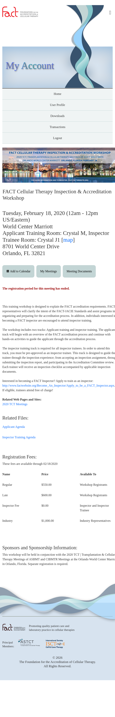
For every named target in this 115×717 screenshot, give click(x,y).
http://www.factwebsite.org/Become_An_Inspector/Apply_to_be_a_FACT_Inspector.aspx (58, 385)
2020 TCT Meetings (14, 404)
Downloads (58, 116)
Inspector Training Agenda (19, 437)
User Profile (57, 105)
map (68, 240)
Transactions (57, 127)
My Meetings (48, 271)
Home (57, 93)
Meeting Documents (79, 271)
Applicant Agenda (13, 426)
